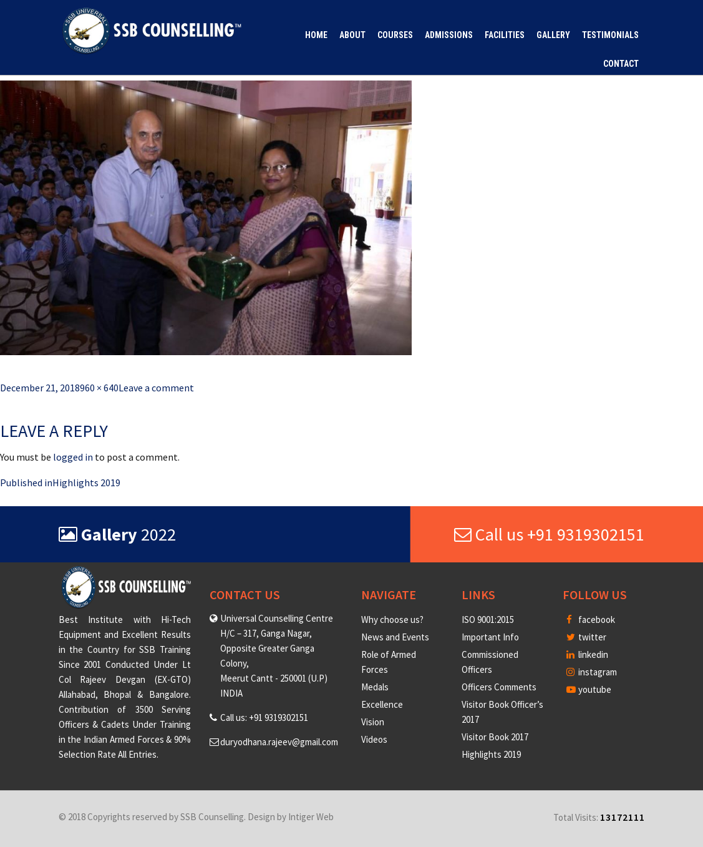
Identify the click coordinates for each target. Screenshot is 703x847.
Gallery (553, 35)
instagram (591, 672)
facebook (590, 619)
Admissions (449, 35)
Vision (372, 722)
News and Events (395, 637)
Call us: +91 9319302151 (264, 717)
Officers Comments (499, 687)
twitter (586, 637)
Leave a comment (156, 387)
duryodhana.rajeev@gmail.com (279, 742)
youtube (588, 689)
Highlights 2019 (491, 754)
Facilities (505, 35)
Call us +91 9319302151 (549, 534)
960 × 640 (99, 387)
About (352, 35)
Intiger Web (311, 817)
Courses (395, 35)
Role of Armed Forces (388, 662)
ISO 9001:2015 (488, 619)
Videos (374, 739)
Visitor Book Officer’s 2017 (502, 711)
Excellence (382, 704)
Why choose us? (392, 619)
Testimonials (610, 35)
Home (316, 35)
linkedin (587, 654)
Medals (375, 687)
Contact (621, 64)
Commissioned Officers (490, 662)
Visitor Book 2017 (495, 737)
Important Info (490, 637)
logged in (73, 457)
